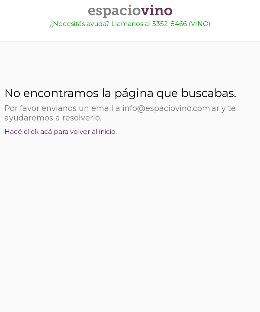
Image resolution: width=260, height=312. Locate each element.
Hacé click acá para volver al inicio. (60, 131)
